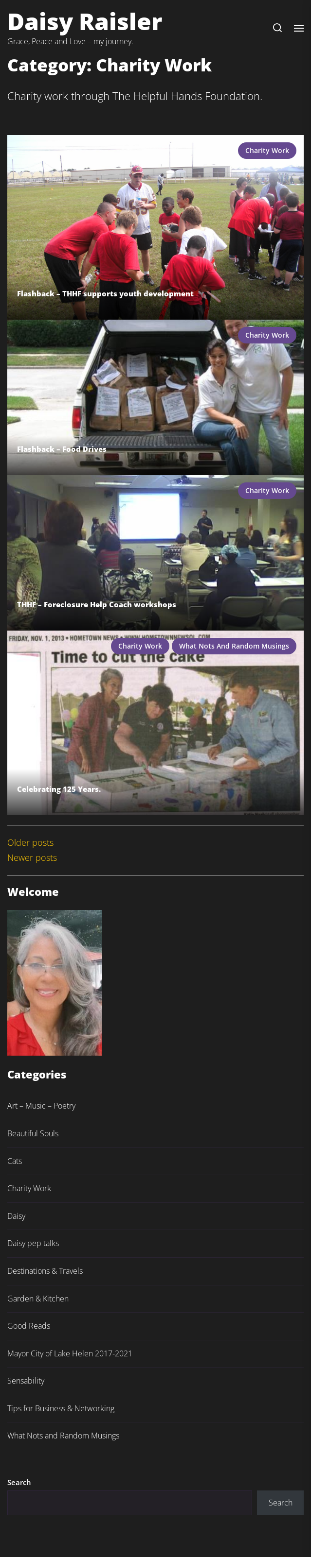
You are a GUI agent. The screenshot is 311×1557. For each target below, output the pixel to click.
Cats (14, 1161)
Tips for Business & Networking (60, 1408)
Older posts (30, 842)
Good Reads (28, 1325)
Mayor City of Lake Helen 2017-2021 (69, 1353)
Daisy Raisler (85, 21)
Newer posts (32, 857)
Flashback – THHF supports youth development (105, 293)
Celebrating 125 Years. (59, 789)
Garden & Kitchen (38, 1298)
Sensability (25, 1380)
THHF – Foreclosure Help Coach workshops (96, 604)
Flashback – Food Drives (62, 449)
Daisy (16, 1216)
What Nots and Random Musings (234, 645)
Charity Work (267, 150)
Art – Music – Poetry (41, 1105)
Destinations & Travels (45, 1271)
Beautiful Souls (32, 1133)
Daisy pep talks (33, 1243)
